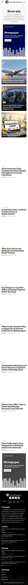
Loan (4, 128)
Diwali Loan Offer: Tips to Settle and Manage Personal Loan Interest (13, 406)
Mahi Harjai (4, 177)
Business (5, 77)
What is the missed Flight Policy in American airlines (13, 529)
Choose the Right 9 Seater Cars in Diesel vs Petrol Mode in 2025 (13, 535)
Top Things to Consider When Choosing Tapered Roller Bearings (13, 289)
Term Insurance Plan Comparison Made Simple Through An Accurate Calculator (13, 171)
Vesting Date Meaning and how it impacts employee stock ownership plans (14, 367)
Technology (4, 207)
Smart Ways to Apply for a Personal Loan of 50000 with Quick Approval (13, 541)
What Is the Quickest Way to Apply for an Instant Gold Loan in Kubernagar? (13, 328)
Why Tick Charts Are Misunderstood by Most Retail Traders (12, 250)
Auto (4, 102)
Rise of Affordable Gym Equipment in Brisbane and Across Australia (12, 445)
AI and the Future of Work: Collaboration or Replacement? (14, 211)
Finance (3, 166)
